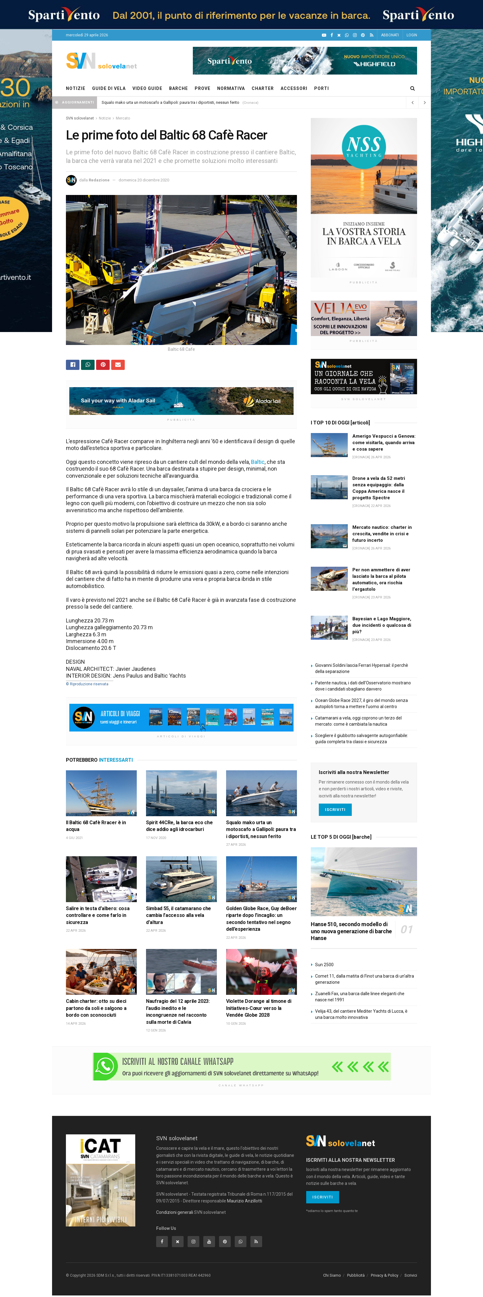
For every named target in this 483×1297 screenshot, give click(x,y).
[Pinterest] (363, 35)
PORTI (321, 88)
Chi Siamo (332, 1277)
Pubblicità (356, 1277)
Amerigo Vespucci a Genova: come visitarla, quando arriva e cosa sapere (384, 442)
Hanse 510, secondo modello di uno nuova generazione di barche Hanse (351, 931)
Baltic (258, 463)
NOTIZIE (75, 88)
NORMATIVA (231, 88)
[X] (339, 35)
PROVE (202, 88)
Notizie (105, 118)
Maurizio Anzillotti (244, 1202)
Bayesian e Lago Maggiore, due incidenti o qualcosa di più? (381, 625)
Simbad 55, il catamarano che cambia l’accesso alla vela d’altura (178, 917)
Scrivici (410, 1277)
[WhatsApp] (347, 35)
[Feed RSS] (371, 35)
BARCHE (178, 88)
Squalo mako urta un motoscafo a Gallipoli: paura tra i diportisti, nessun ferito (170, 102)
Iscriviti (335, 809)
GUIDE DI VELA (109, 88)
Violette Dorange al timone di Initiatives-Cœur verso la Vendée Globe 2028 (258, 1010)
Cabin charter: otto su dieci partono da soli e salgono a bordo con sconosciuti (96, 1010)
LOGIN (412, 35)
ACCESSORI (294, 88)
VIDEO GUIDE (147, 88)
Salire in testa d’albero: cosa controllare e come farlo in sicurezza (97, 917)
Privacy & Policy (384, 1277)
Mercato (123, 118)
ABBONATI (390, 35)
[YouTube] (324, 35)
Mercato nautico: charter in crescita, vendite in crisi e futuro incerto (382, 534)
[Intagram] (355, 35)
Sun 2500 (324, 964)
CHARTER (263, 88)
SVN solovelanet (80, 118)
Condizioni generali (174, 1213)
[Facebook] (332, 35)
